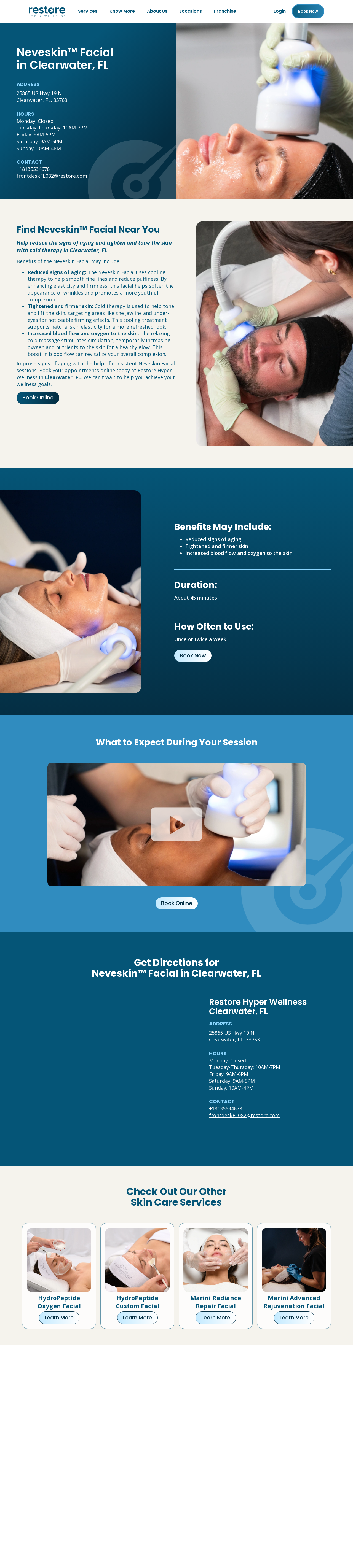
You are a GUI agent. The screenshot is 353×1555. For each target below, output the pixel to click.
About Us (157, 11)
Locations (191, 11)
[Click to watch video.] (176, 824)
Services (87, 11)
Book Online (38, 397)
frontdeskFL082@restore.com (52, 175)
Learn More (59, 1317)
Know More (122, 11)
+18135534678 (33, 169)
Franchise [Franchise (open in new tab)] (225, 11)
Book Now (193, 655)
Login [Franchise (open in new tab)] (280, 11)
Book (308, 11)
